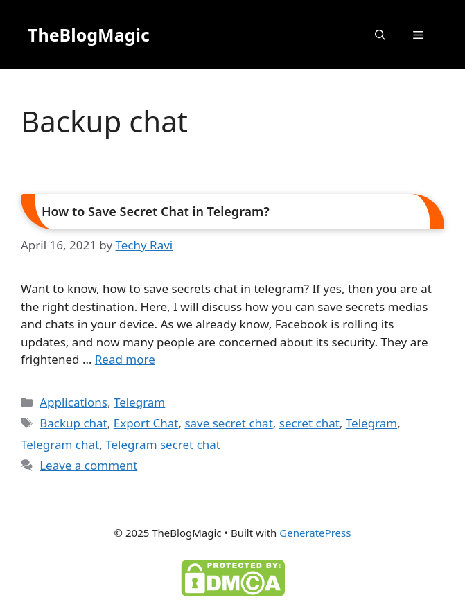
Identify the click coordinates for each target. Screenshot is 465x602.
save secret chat (228, 423)
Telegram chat (60, 444)
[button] (380, 34)
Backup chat (73, 423)
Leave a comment (88, 465)
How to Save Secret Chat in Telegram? (156, 211)
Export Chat (146, 423)
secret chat (309, 423)
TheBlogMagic (89, 34)
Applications (73, 402)
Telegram (139, 402)
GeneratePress (315, 533)
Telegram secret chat (162, 444)
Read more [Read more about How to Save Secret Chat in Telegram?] (125, 359)
